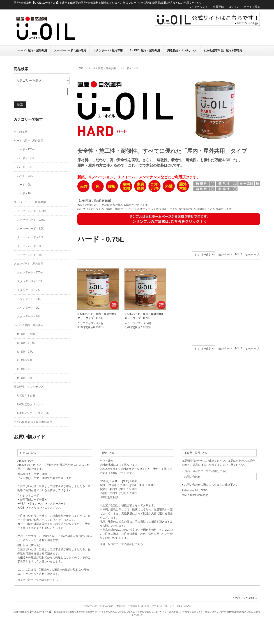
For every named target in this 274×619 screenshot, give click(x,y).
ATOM (187, 606)
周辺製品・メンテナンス (182, 50)
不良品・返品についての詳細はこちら (205, 471)
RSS (179, 606)
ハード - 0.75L (129, 68)
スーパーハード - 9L (29, 246)
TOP (80, 68)
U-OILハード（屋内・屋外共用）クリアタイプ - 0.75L (97, 316)
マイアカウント (198, 6)
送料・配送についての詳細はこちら (121, 544)
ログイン (233, 6)
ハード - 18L (24, 193)
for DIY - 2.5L (25, 351)
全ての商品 (20, 131)
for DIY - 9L (24, 369)
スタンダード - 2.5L (29, 290)
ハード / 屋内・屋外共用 (32, 50)
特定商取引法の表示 (139, 606)
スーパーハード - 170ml (31, 211)
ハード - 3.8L (25, 175)
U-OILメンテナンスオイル (33, 413)
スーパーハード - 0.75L (31, 219)
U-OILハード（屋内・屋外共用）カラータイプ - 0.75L (144, 316)
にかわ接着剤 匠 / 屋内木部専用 (223, 50)
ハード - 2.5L (25, 167)
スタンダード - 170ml (30, 272)
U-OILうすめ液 (26, 395)
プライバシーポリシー (163, 606)
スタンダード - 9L (28, 307)
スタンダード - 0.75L (30, 281)
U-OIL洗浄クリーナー (30, 404)
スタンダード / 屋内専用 (108, 50)
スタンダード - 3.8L (29, 298)
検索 (20, 105)
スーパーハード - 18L (30, 255)
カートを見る (252, 6)
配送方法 (121, 606)
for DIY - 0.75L (26, 342)
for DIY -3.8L (24, 360)
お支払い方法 (106, 606)
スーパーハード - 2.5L (30, 228)
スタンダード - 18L (28, 316)
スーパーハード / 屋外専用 (70, 50)
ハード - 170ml (26, 149)
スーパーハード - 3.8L (30, 237)
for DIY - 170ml (26, 334)
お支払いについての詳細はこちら (37, 580)
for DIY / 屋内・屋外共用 (145, 50)
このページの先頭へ (244, 598)
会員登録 (218, 6)
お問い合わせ (90, 606)
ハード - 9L (24, 184)
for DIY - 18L (24, 378)
